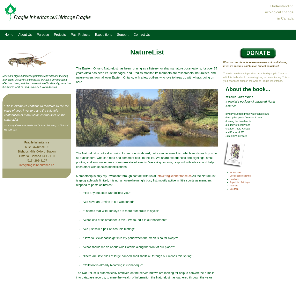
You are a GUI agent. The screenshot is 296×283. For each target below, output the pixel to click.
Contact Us (141, 34)
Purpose (43, 34)
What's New (236, 172)
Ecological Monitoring (240, 175)
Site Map (234, 189)
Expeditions (103, 34)
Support (122, 34)
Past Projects (80, 34)
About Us (25, 34)
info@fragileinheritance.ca (36, 165)
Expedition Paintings (240, 182)
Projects (60, 34)
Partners (234, 185)
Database (234, 179)
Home (9, 34)
